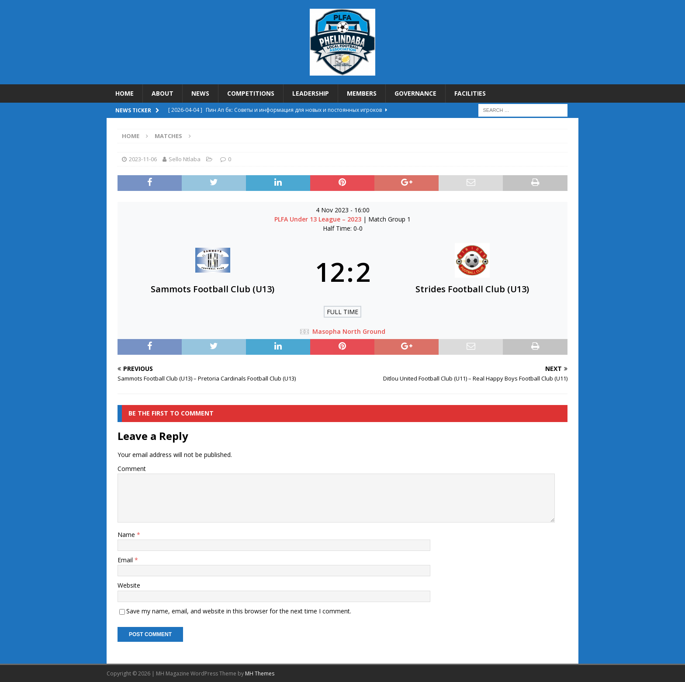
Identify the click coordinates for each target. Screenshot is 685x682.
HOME (124, 93)
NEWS (200, 93)
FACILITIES (470, 93)
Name (127, 534)
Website (129, 585)
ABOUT (162, 93)
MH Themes (259, 673)
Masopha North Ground (348, 331)
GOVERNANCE (415, 93)
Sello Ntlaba (185, 159)
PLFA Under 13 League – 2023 (318, 219)
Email (126, 560)
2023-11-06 (143, 159)
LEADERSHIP (310, 93)
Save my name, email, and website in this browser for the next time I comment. (238, 611)
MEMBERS (362, 93)
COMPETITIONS (250, 93)
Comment (132, 468)
